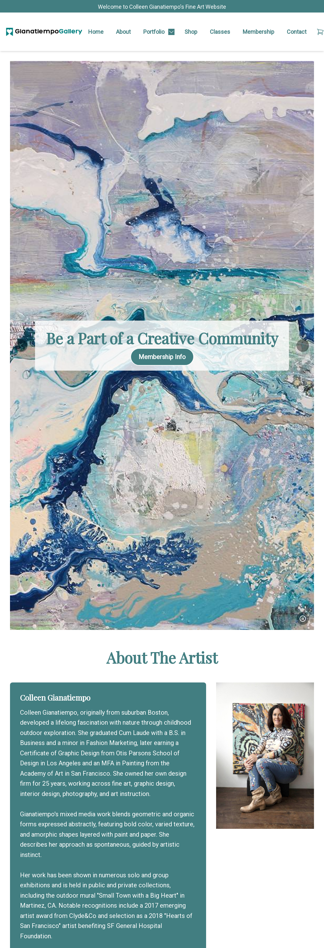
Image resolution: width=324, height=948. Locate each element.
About (123, 31)
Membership (258, 31)
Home (96, 31)
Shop (191, 31)
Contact (296, 31)
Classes (220, 31)
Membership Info (162, 357)
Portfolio (154, 31)
